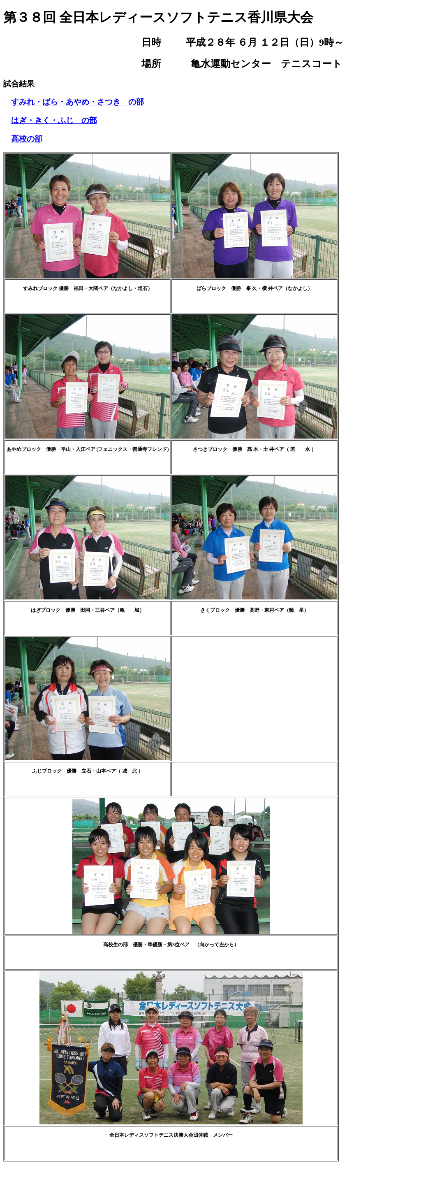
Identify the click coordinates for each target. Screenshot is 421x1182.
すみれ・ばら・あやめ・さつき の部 (77, 102)
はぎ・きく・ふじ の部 (54, 120)
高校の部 (26, 139)
